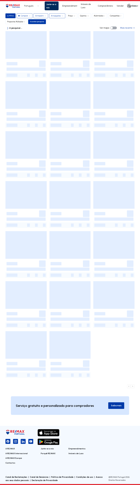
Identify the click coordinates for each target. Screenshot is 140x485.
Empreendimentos (69, 6)
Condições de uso (84, 477)
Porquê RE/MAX (48, 453)
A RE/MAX (10, 448)
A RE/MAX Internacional (16, 453)
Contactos (10, 463)
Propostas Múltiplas (16, 22)
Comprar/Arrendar (105, 6)
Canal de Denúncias (39, 477)
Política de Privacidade (62, 477)
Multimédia (100, 16)
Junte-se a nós (51, 6)
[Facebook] (7, 441)
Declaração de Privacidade (45, 480)
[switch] (113, 28)
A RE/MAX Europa (13, 458)
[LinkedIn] (23, 441)
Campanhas (116, 16)
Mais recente (127, 28)
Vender (120, 6)
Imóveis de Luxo (86, 6)
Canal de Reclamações (16, 477)
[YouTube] (30, 441)
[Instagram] (15, 441)
